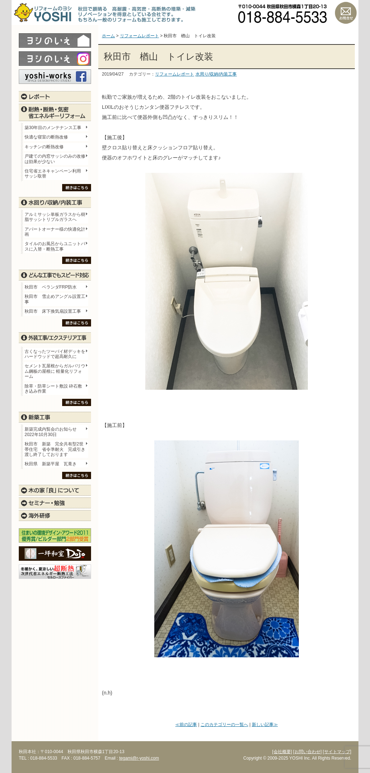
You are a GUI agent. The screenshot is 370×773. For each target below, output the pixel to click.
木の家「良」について (55, 490)
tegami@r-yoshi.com (139, 758)
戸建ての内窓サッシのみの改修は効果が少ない (55, 159)
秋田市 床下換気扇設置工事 (53, 311)
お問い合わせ (345, 12)
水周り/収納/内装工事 (216, 74)
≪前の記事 (186, 724)
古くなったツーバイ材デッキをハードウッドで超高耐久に (55, 354)
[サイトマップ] (337, 751)
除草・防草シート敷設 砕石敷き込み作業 (53, 389)
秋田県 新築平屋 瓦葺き (51, 463)
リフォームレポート (174, 74)
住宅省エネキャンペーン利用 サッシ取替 (55, 173)
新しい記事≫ (265, 724)
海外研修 (55, 515)
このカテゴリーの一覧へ (224, 724)
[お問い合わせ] (307, 751)
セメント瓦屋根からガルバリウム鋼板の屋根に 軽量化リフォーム (55, 371)
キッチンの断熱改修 (46, 146)
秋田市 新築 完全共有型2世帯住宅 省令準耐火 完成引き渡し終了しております (55, 449)
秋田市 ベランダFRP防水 (51, 287)
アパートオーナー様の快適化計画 (55, 232)
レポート (55, 96)
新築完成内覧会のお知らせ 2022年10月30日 (51, 432)
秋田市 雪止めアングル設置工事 (55, 299)
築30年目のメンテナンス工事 (53, 127)
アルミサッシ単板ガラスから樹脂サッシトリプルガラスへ (55, 217)
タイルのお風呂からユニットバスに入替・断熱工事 (55, 246)
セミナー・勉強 (55, 502)
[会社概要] (282, 751)
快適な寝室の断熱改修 (46, 137)
